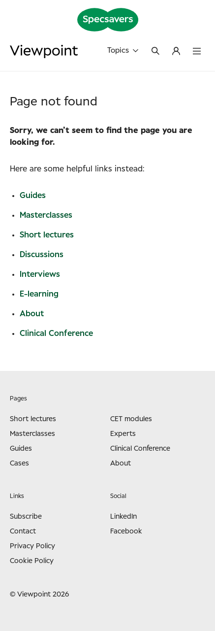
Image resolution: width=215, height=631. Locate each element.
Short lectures (47, 235)
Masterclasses (46, 215)
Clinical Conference (56, 333)
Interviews (40, 274)
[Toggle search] (155, 51)
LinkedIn (123, 516)
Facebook (126, 531)
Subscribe (26, 516)
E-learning (39, 294)
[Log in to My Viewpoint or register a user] (176, 51)
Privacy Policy (32, 546)
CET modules (131, 419)
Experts (123, 434)
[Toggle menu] (196, 51)
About (32, 314)
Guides (33, 195)
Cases (19, 463)
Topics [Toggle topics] (122, 51)
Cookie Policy (32, 561)
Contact (23, 531)
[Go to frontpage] (44, 51)
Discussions (41, 255)
